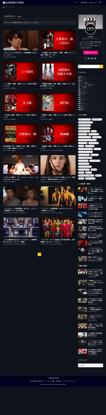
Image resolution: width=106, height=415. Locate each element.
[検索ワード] (90, 66)
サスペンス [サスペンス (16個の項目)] (93, 171)
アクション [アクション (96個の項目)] (93, 162)
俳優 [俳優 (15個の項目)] (94, 198)
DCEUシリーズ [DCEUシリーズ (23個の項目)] (84, 147)
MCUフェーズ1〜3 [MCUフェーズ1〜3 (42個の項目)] (85, 150)
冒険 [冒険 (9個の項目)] (81, 201)
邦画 (83, 122)
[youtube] (92, 58)
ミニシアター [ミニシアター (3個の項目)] (95, 189)
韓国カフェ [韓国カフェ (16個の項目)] (90, 206)
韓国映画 (84, 137)
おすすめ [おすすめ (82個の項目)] (83, 162)
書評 (83, 111)
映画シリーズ (86, 103)
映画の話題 (85, 107)
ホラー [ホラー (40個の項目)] (94, 183)
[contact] (95, 58)
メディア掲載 (50, 409)
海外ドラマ (85, 118)
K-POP (84, 81)
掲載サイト (42, 409)
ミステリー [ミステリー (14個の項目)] (83, 189)
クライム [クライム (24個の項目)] (97, 165)
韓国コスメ (85, 129)
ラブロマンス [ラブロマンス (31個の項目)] (84, 198)
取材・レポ (85, 100)
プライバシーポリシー (69, 409)
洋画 (83, 115)
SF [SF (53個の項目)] (94, 159)
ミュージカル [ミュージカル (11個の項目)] (84, 192)
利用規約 (58, 409)
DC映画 (84, 77)
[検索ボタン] (100, 2)
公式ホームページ (90, 52)
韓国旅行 (84, 133)
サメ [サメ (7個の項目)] (81, 174)
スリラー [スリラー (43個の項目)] (90, 174)
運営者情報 (34, 409)
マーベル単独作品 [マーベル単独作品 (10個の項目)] (85, 186)
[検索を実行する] (101, 66)
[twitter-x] (86, 58)
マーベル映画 (86, 96)
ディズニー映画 (86, 89)
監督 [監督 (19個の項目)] (98, 204)
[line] (89, 58)
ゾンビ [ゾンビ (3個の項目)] (97, 177)
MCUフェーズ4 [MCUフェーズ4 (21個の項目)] (84, 153)
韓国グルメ (85, 126)
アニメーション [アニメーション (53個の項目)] (85, 165)
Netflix (84, 85)
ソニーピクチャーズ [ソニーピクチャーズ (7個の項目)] (85, 177)
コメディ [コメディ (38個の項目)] (83, 171)
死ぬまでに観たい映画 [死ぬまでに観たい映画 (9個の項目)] (86, 204)
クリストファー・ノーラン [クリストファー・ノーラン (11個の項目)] (87, 168)
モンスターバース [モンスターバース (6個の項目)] (85, 195)
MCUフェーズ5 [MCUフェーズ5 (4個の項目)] (84, 156)
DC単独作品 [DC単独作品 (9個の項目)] (97, 147)
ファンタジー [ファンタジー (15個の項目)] (84, 183)
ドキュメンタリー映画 (88, 92)
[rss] (55, 406)
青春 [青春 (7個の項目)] (81, 206)
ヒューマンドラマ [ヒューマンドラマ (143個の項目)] (85, 180)
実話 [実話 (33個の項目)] (88, 201)
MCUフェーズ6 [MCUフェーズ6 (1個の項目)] (84, 159)
